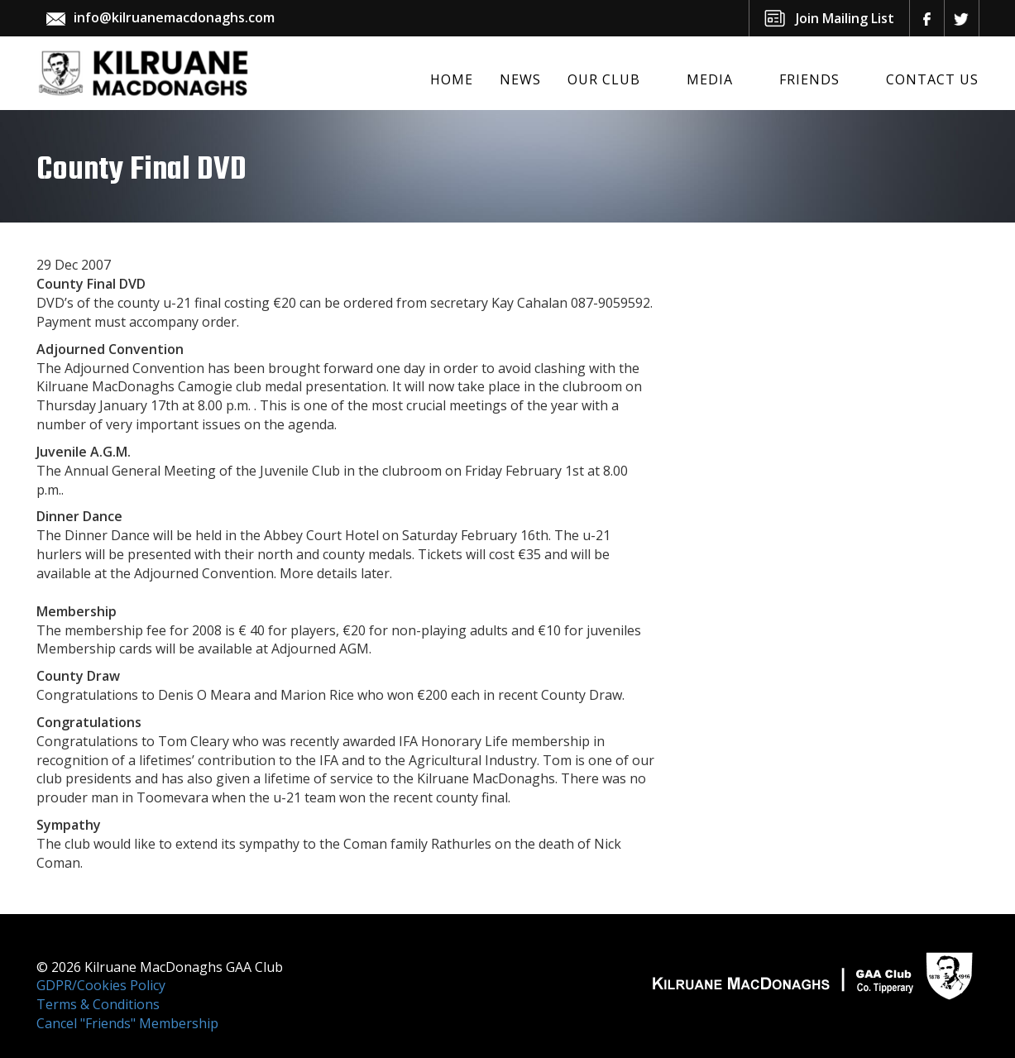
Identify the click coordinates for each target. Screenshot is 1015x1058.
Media (710, 79)
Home (451, 79)
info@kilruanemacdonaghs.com (174, 17)
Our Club (603, 79)
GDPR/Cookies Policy (100, 985)
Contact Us (932, 79)
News (520, 79)
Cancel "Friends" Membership (127, 1023)
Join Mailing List (845, 18)
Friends (809, 79)
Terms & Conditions (98, 1004)
